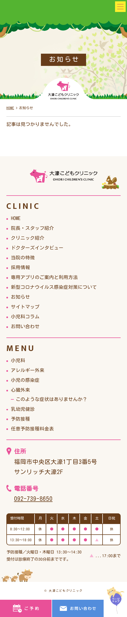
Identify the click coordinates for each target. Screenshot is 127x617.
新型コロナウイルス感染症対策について (54, 287)
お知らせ (20, 297)
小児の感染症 (25, 380)
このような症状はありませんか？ (51, 399)
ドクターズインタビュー (37, 248)
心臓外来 (20, 390)
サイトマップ (25, 307)
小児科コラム (25, 316)
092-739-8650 (33, 499)
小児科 (18, 360)
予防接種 (20, 419)
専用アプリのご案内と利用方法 (44, 277)
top (116, 600)
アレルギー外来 (27, 370)
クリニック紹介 (27, 238)
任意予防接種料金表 (32, 428)
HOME (15, 218)
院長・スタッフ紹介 (32, 228)
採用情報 (20, 267)
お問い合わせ (25, 326)
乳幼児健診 (23, 409)
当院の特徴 (23, 257)
